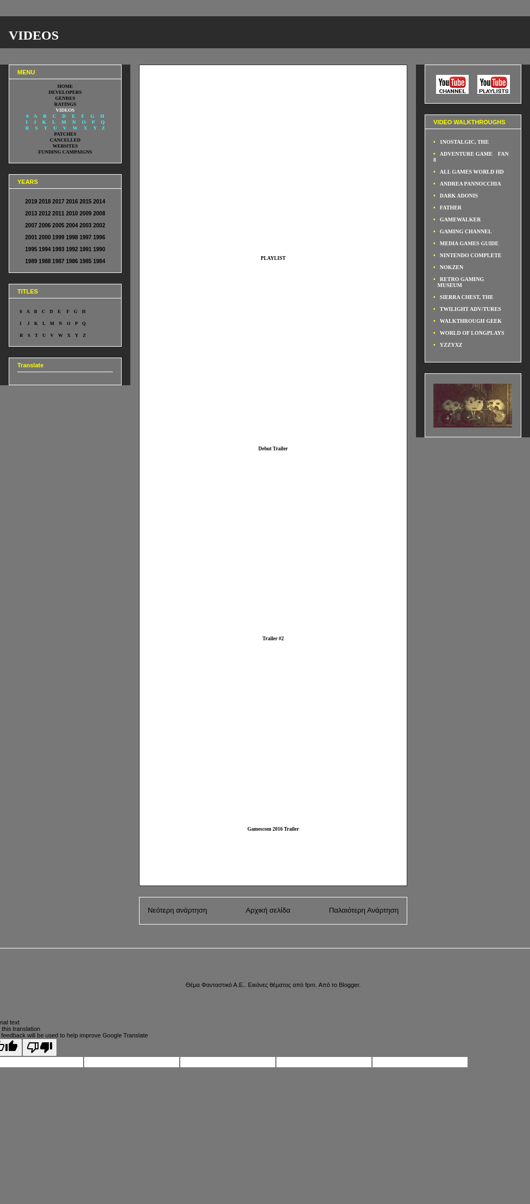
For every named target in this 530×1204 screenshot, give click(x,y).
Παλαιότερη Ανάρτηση (364, 910)
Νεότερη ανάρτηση (177, 910)
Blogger (349, 985)
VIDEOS (34, 35)
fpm (310, 985)
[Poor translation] (39, 1047)
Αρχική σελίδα (267, 910)
